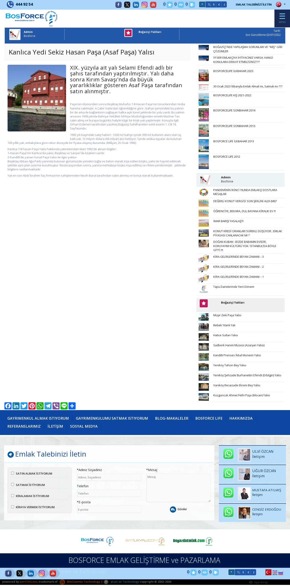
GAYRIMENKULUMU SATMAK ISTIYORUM (112, 420)
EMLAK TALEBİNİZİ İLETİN (251, 4)
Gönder (178, 512)
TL (203, 4)
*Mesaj (151, 473)
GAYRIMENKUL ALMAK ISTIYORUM (38, 420)
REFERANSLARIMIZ (24, 428)
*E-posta (84, 505)
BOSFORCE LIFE (208, 420)
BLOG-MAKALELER (171, 420)
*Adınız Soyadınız (89, 473)
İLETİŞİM (55, 428)
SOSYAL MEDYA (84, 428)
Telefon (83, 489)
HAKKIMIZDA (241, 420)
